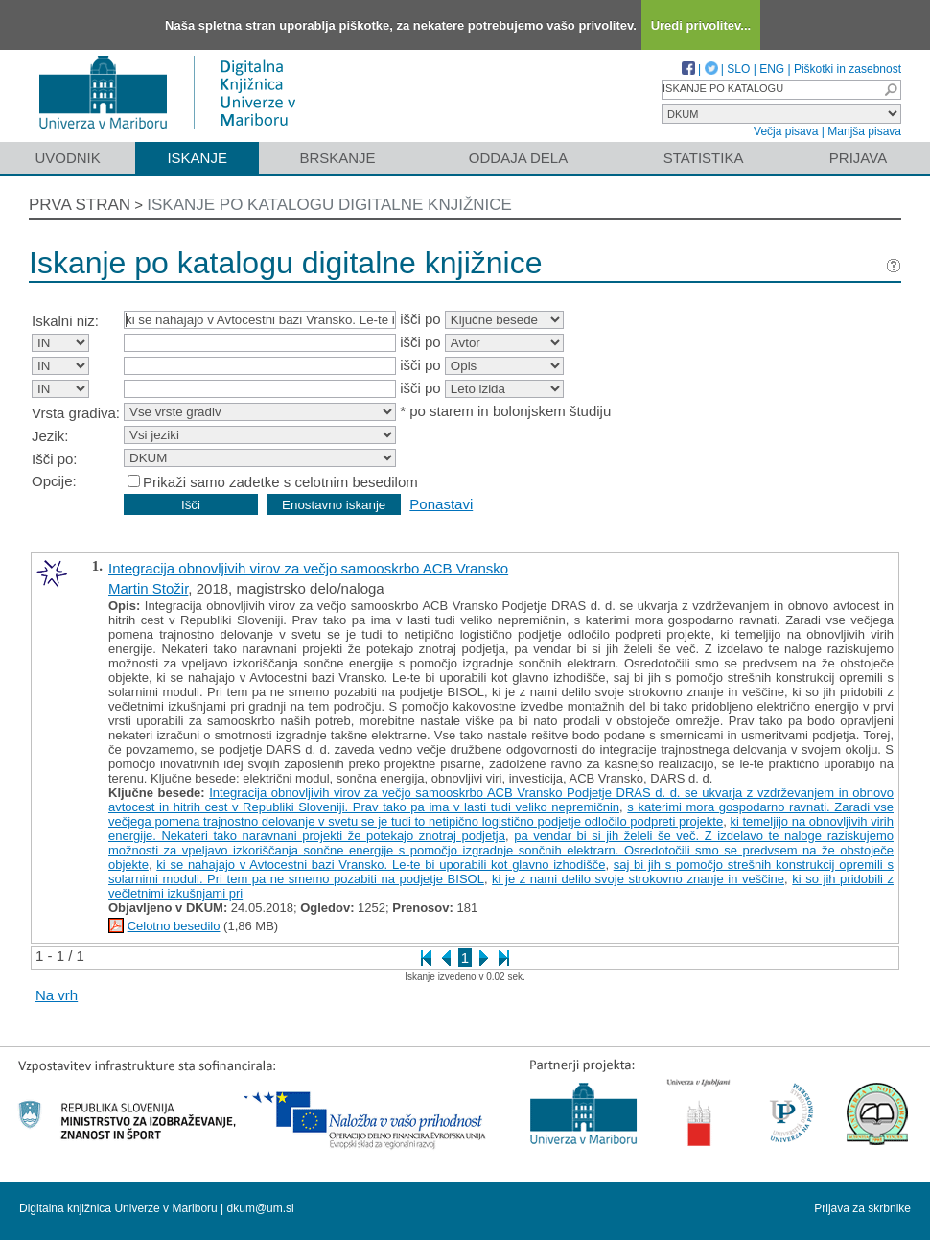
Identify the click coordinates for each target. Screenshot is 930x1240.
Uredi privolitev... (701, 25)
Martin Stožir (148, 588)
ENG (771, 69)
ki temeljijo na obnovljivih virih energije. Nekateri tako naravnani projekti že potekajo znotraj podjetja (501, 828)
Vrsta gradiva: (76, 413)
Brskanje (337, 158)
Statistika (703, 158)
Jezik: (50, 436)
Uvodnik (67, 158)
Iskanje (197, 158)
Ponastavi (441, 504)
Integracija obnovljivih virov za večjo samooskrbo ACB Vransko (308, 568)
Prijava (858, 158)
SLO (738, 69)
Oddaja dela (518, 158)
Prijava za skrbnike (862, 1208)
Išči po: (55, 459)
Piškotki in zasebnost (847, 69)
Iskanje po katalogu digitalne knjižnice (329, 205)
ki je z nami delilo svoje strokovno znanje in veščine (638, 879)
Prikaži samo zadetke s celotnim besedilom (280, 482)
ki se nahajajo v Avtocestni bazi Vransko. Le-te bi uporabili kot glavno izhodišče (380, 864)
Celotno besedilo (174, 926)
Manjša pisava (864, 131)
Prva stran (79, 205)
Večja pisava (786, 131)
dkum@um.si (260, 1208)
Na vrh (56, 995)
